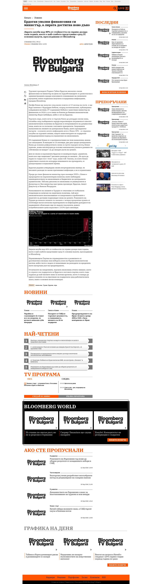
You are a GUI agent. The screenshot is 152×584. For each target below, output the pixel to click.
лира (55, 285)
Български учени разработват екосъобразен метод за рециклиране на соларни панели (71, 476)
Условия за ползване (57, 582)
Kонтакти (94, 577)
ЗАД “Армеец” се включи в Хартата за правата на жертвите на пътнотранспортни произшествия (119, 137)
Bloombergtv (40, 1)
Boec (112, 1)
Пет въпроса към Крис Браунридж (119, 81)
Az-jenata (63, 1)
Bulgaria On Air (49, 1)
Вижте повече (117, 440)
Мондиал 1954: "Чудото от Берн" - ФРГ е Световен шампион (112, 153)
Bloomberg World (50, 406)
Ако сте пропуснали (53, 450)
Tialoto (58, 1)
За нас (85, 577)
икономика (39, 285)
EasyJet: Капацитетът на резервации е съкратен (108, 433)
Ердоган (50, 285)
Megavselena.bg (27, 4)
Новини (35, 292)
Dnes (35, 1)
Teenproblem (73, 1)
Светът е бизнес (53, 310)
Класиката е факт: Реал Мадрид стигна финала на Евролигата (111, 188)
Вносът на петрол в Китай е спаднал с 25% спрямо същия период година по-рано (109, 556)
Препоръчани (111, 101)
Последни (106, 22)
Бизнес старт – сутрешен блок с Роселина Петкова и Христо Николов (40, 384)
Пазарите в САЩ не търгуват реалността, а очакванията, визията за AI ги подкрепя (120, 31)
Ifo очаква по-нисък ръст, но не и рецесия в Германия (41, 433)
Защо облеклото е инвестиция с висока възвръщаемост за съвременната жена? (119, 111)
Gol (54, 1)
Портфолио (73, 577)
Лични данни (79, 582)
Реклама (61, 577)
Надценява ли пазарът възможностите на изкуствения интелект (75, 556)
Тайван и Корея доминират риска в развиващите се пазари (118, 57)
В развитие (53, 456)
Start (104, 1)
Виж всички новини (114, 92)
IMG (26, 1)
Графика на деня (116, 52)
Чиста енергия (55, 473)
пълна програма (75, 396)
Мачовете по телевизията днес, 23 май (111, 165)
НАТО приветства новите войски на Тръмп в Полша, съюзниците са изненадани (118, 71)
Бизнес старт (54, 506)
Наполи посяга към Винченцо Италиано (111, 176)
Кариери (50, 577)
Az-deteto (96, 1)
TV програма (42, 374)
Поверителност (69, 582)
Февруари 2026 (116, 78)
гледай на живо (41, 396)
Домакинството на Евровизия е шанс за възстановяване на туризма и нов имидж (69, 493)
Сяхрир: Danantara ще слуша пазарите (75, 433)
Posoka (108, 1)
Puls (68, 1)
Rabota (91, 1)
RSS (104, 577)
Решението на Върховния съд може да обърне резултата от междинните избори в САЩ (70, 461)
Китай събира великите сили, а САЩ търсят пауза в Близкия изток (71, 510)
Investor (31, 1)
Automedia (80, 1)
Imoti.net (86, 1)
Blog (101, 1)
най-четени (41, 333)
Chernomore (117, 1)
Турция (45, 285)
